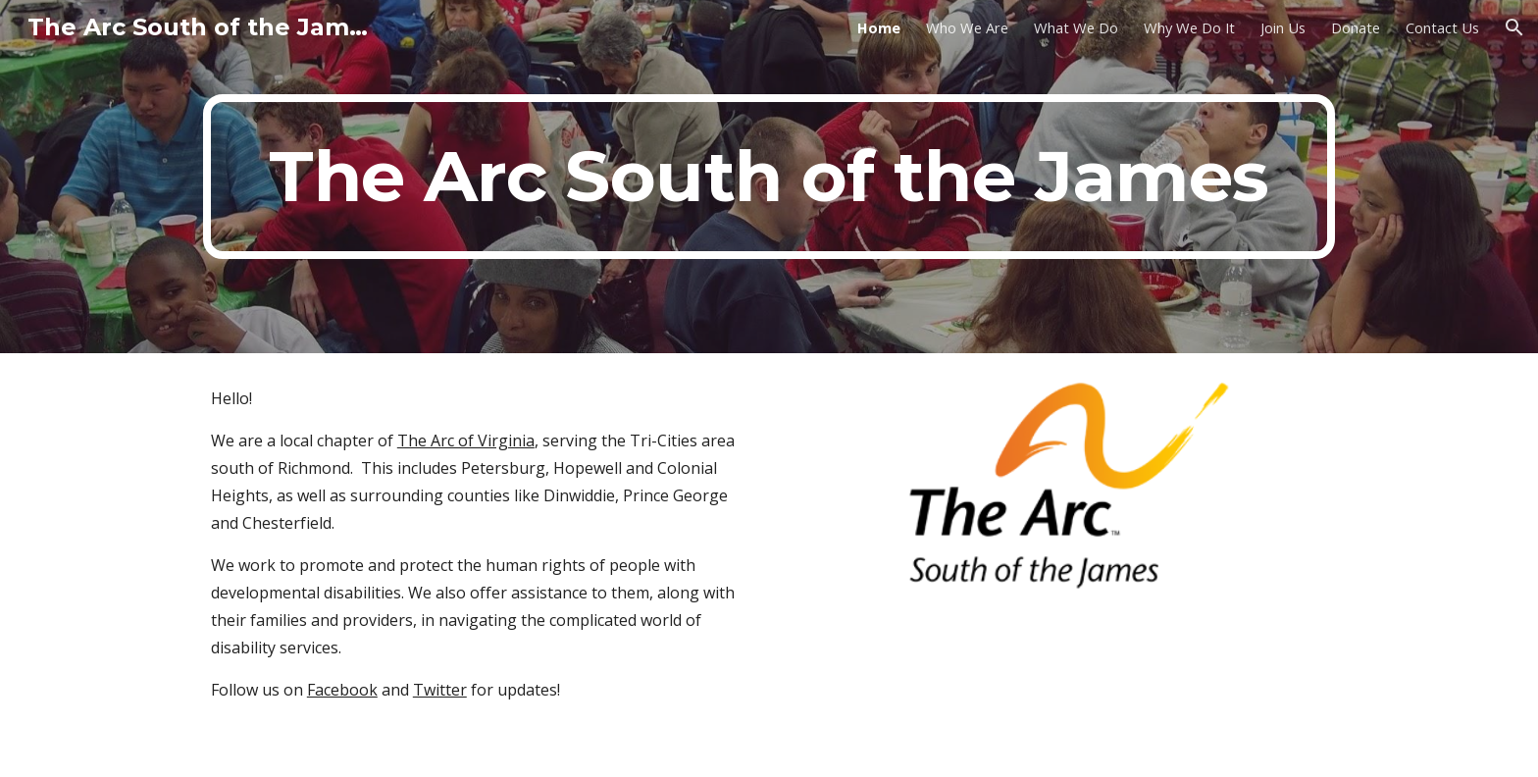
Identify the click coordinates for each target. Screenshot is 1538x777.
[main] (769, 176)
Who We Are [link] (967, 27)
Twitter (440, 689)
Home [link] (878, 27)
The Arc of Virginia (466, 440)
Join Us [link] (1283, 27)
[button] (1514, 27)
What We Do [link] (1076, 27)
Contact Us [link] (1442, 27)
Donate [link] (1355, 27)
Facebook (342, 689)
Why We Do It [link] (1189, 27)
